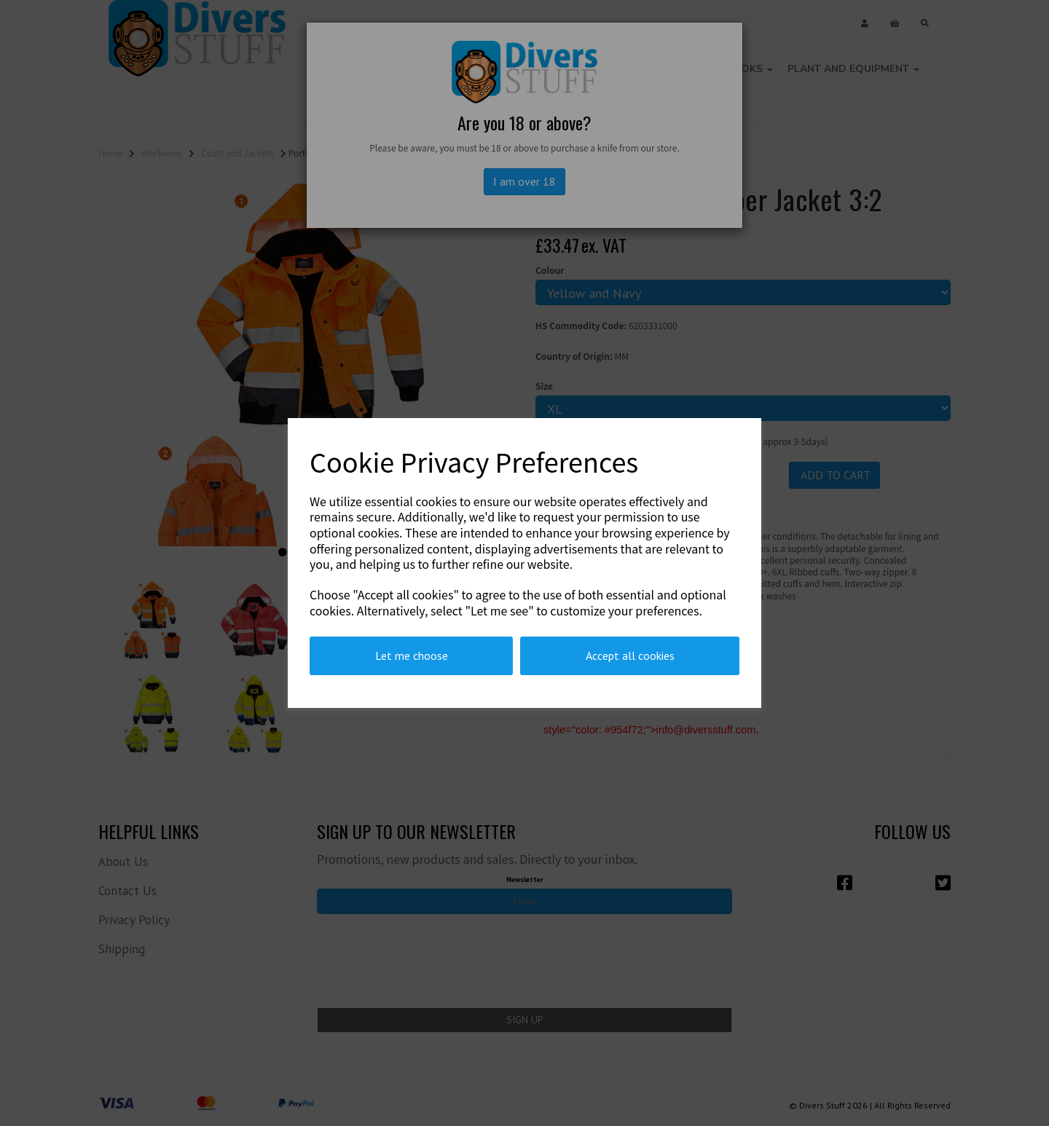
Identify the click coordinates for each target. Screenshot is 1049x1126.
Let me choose (411, 655)
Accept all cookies (630, 655)
